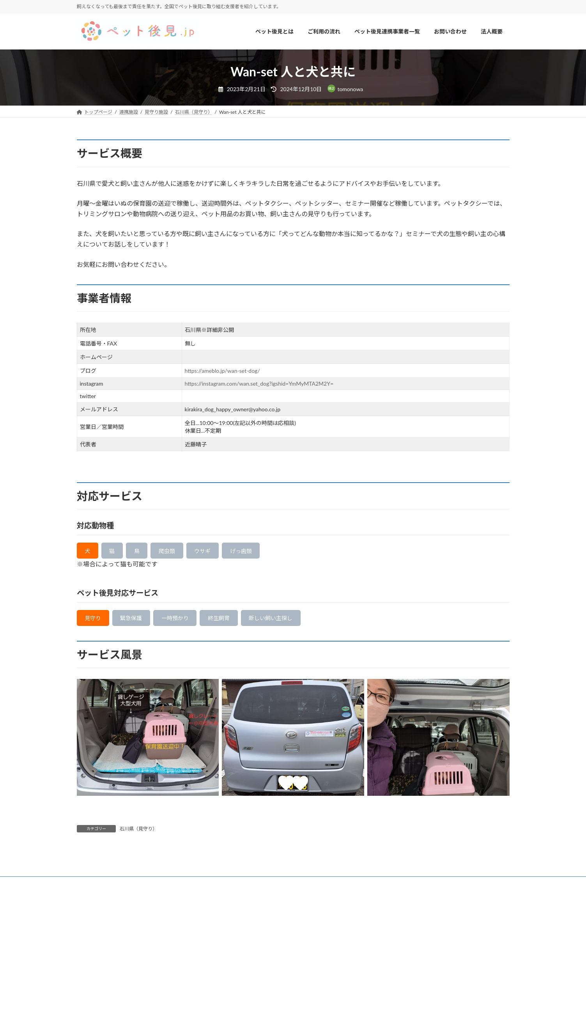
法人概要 (301, 889)
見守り (95, 622)
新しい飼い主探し (295, 622)
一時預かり (187, 622)
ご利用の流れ (147, 889)
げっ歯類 (260, 552)
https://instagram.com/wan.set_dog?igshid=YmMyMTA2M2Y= (259, 383)
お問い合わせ (262, 889)
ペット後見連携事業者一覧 (204, 889)
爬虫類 (177, 552)
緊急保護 (138, 622)
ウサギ (217, 552)
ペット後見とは (100, 889)
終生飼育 (237, 622)
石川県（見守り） (138, 834)
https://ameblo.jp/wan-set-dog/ (222, 370)
